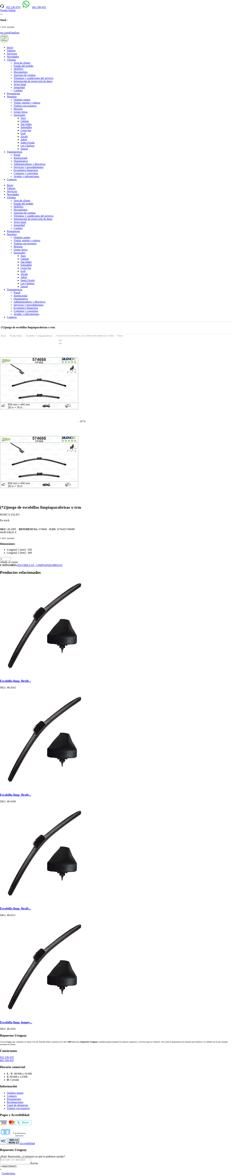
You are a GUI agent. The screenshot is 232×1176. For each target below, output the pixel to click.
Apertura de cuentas (25, 75)
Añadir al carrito (9, 562)
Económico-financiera (26, 170)
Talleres (11, 50)
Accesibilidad (17, 1143)
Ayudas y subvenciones (26, 176)
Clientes (11, 59)
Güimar (25, 121)
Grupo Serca (20, 111)
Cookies (18, 90)
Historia (18, 108)
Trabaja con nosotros (25, 105)
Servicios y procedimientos (28, 167)
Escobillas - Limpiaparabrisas (39, 335)
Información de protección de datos (33, 81)
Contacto (12, 179)
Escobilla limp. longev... (16, 1022)
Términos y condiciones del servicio (33, 78)
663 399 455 (39, 7)
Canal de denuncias (17, 1105)
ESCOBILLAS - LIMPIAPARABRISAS (40, 565)
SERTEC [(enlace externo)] (19, 69)
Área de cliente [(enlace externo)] (22, 62)
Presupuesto (13, 93)
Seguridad (19, 87)
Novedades (13, 56)
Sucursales (19, 115)
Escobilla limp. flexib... (15, 681)
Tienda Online (16, 335)
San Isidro (26, 124)
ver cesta (5, 32)
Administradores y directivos (29, 164)
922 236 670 (13, 7)
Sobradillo (26, 127)
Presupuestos (14, 1099)
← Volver (118, 335)
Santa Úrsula (28, 142)
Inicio (10, 47)
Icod (23, 133)
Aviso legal (20, 84)
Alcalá (24, 136)
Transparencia (14, 151)
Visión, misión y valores (27, 102)
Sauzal (24, 148)
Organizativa (21, 161)
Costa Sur (26, 130)
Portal (17, 154)
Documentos (21, 72)
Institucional (20, 157)
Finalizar (14, 32)
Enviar (38, 1164)
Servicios (12, 53)
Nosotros (12, 96)
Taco (23, 118)
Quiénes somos (22, 99)
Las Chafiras (27, 145)
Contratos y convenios (26, 173)
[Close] (60, 340)
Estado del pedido (23, 65)
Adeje (24, 139)
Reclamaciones (15, 1102)
